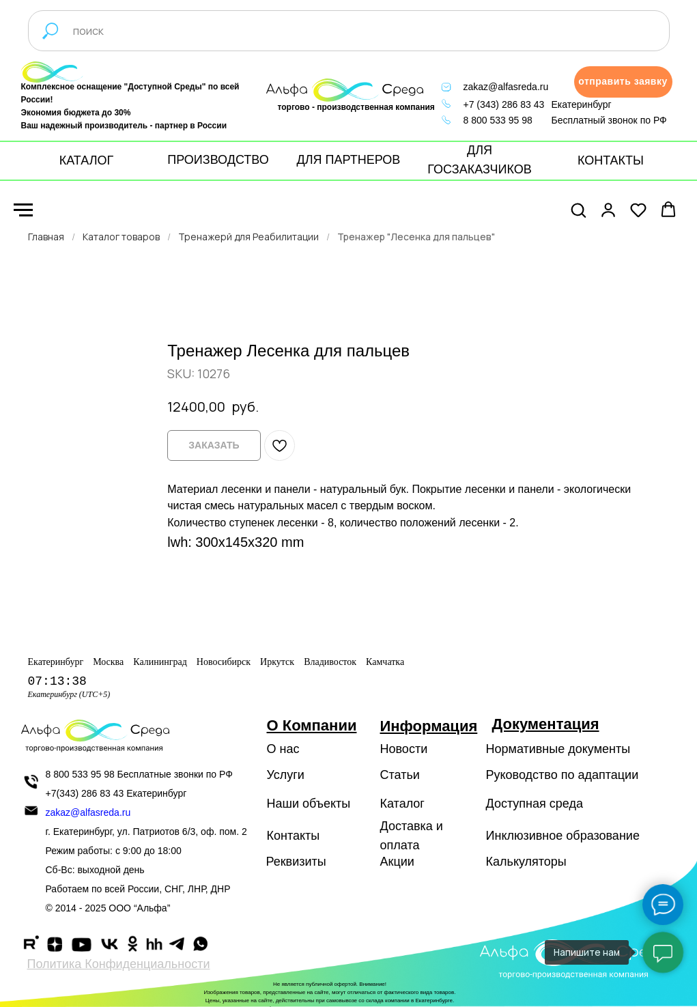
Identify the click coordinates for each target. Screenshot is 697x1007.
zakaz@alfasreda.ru (506, 86)
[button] (623, 82)
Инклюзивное (524, 835)
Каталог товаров (121, 236)
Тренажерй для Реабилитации (248, 236)
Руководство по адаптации (562, 775)
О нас (283, 749)
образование (603, 835)
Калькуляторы (526, 861)
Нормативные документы (558, 749)
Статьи (400, 775)
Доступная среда (534, 803)
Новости (404, 749)
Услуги (285, 775)
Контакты (293, 835)
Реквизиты (296, 861)
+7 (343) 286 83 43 (504, 104)
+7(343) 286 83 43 (85, 793)
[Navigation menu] (23, 210)
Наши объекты (309, 803)
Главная (46, 236)
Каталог (402, 803)
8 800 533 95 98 (498, 120)
